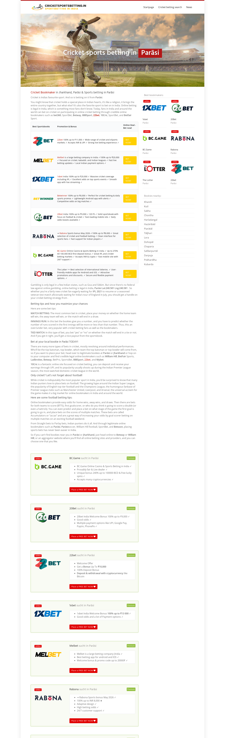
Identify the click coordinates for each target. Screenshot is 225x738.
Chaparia (149, 246)
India (51, 677)
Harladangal (150, 219)
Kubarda (148, 264)
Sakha (147, 210)
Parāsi (95, 296)
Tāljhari (148, 233)
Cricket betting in (39, 677)
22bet (96, 115)
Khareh (148, 202)
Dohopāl (148, 242)
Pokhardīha (150, 259)
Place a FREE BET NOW (83, 328)
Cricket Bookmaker (43, 92)
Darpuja (148, 255)
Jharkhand (87, 677)
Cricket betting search (170, 7)
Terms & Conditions (184, 731)
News (189, 7)
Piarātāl (148, 228)
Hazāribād (149, 224)
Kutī (146, 206)
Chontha (148, 215)
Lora (146, 237)
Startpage (148, 7)
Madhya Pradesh (64, 677)
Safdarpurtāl (151, 251)
